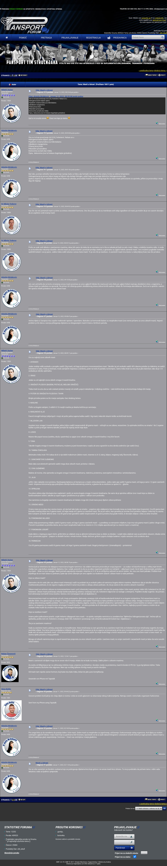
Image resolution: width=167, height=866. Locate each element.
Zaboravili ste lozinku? (123, 830)
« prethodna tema (146, 70)
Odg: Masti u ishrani (44, 90)
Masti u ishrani (42, 763)
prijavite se (146, 18)
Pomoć (23, 37)
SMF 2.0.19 (60, 862)
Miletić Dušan (7, 90)
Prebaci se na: (130, 808)
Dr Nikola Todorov (8, 204)
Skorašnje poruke (11, 853)
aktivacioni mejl (159, 20)
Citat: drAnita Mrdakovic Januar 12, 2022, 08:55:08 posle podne (55, 96)
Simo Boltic (6, 689)
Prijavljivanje (69, 37)
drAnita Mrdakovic (9, 130)
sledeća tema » (160, 70)
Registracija (93, 37)
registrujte (159, 18)
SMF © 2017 (69, 862)
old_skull (163, 33)
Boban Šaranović (8, 654)
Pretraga (46, 37)
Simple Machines (81, 862)
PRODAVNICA (116, 38)
